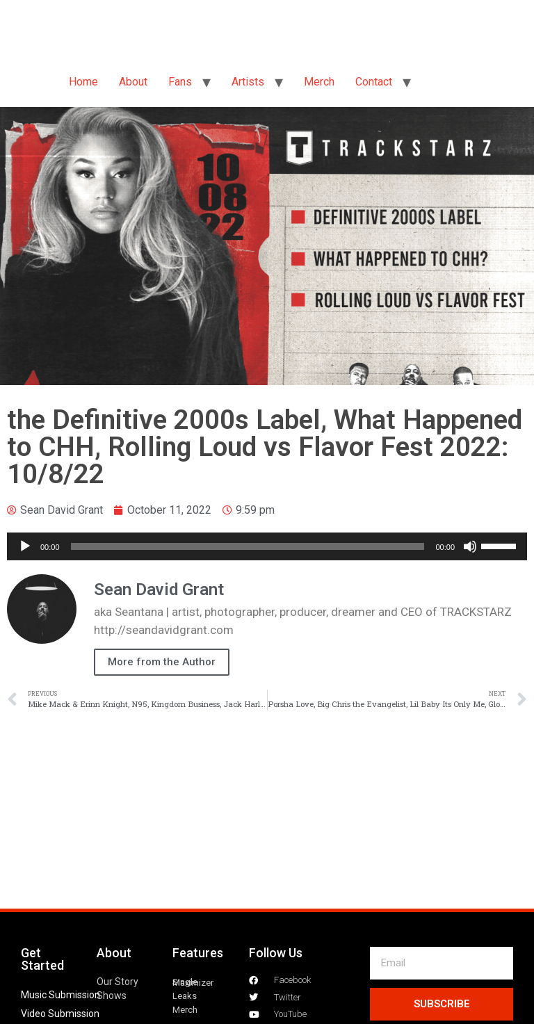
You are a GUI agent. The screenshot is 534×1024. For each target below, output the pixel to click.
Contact (373, 81)
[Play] (25, 546)
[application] (267, 546)
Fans (180, 81)
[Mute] (470, 546)
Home (83, 81)
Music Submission (60, 994)
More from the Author (162, 662)
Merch (319, 81)
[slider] (248, 546)
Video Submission (60, 1013)
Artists (248, 81)
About (133, 81)
